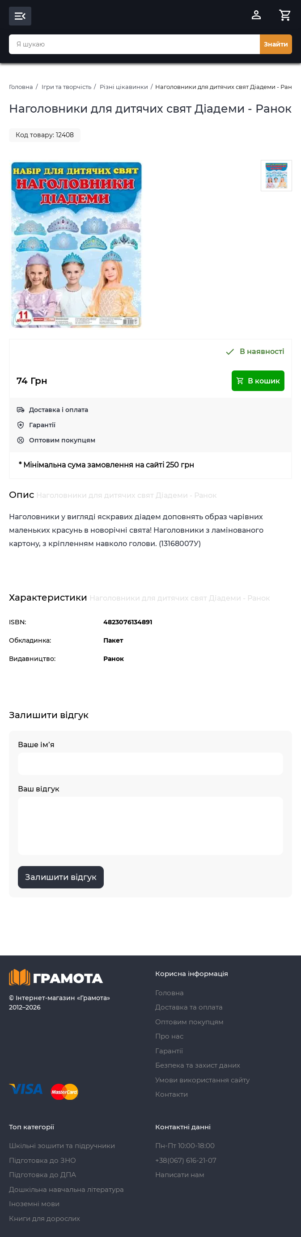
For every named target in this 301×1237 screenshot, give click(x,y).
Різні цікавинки (124, 86)
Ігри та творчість (66, 86)
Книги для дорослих (44, 1218)
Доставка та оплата (189, 1007)
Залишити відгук (61, 877)
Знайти (276, 44)
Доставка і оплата (58, 410)
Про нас (169, 1036)
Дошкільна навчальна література (66, 1189)
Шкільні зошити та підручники (62, 1145)
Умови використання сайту (202, 1080)
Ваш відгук (150, 820)
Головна (21, 86)
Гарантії (42, 425)
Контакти (171, 1094)
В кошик (258, 381)
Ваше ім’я (150, 758)
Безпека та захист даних (197, 1065)
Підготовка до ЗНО (42, 1160)
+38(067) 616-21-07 (185, 1160)
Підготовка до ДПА (42, 1174)
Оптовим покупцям (62, 440)
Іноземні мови (34, 1203)
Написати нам (179, 1174)
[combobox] (134, 44)
